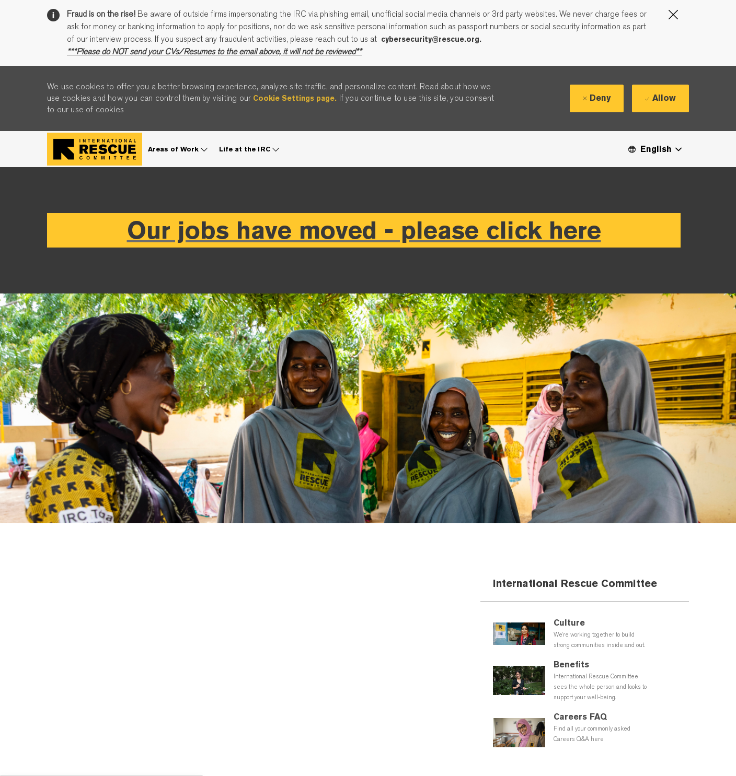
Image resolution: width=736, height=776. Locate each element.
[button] (654, 142)
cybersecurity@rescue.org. (431, 39)
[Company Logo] (94, 142)
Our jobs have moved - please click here (364, 223)
